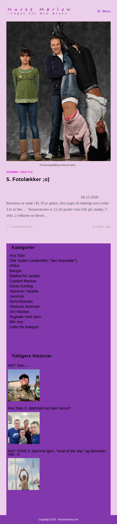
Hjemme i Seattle (19, 172)
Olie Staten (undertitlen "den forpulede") (43, 260)
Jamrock (17, 296)
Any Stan (17, 255)
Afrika (14, 266)
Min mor (16, 322)
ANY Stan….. (19, 365)
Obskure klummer (25, 306)
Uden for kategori (24, 327)
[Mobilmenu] (104, 11)
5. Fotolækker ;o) (28, 179)
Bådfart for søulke (25, 276)
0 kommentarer (21, 227)
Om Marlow (19, 312)
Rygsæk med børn (25, 317)
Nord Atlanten (21, 301)
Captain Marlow (23, 281)
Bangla (15, 271)
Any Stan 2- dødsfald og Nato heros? (39, 408)
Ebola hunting (21, 286)
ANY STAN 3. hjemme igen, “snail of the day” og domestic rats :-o (57, 453)
